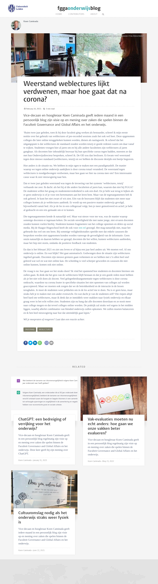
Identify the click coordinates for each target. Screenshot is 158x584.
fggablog (79, 8)
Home (59, 14)
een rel (82, 227)
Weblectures (45, 330)
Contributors (76, 14)
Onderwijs (30, 330)
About (93, 14)
